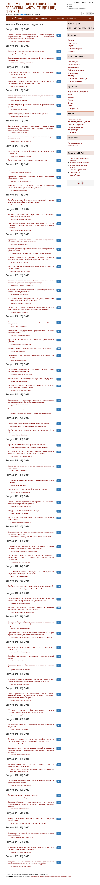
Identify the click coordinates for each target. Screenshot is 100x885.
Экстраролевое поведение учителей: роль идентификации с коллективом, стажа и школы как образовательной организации (31, 557)
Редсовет (71, 46)
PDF (59, 35)
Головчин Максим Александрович (20, 253)
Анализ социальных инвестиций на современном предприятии (30, 379)
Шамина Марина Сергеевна (18, 205)
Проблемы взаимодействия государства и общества (26, 445)
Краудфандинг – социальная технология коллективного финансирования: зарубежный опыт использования (31, 401)
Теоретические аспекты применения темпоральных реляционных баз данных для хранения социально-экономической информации (31, 128)
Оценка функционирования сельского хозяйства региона (28, 423)
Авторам (53, 18)
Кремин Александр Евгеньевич (19, 715)
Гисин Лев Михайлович (17, 351)
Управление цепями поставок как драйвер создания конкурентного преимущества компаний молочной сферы (31, 740)
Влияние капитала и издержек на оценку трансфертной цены (30, 348)
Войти (90, 18)
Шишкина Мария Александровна (20, 628)
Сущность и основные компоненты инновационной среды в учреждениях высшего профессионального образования (31, 308)
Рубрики (71, 97)
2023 (84, 28)
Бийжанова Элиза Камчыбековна (20, 661)
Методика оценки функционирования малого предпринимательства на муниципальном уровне (31, 711)
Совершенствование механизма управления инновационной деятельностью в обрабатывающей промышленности (31, 600)
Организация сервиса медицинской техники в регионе (27, 160)
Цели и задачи (73, 62)
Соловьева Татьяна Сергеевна (41, 253)
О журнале (20, 18)
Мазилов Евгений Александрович (20, 344)
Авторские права (73, 130)
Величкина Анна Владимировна (20, 492)
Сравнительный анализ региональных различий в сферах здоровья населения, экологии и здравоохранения (31, 634)
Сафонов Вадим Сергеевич (18, 133)
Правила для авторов (75, 119)
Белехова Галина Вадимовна (42, 537)
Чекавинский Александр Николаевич (21, 63)
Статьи (70, 103)
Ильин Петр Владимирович (18, 360)
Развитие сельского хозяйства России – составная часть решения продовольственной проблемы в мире (31, 282)
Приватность (72, 133)
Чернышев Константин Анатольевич (21, 838)
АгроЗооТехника (75, 175)
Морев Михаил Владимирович (19, 447)
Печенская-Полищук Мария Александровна (23, 551)
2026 (70, 28)
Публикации (45, 18)
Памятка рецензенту (75, 143)
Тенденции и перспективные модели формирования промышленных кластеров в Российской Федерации (31, 863)
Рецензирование (73, 67)
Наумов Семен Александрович (19, 116)
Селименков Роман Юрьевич (38, 426)
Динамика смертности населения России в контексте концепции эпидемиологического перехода (31, 608)
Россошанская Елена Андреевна (20, 141)
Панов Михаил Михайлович (39, 589)
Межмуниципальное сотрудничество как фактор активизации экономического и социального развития (31, 299)
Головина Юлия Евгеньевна (18, 77)
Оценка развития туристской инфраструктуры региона (27, 489)
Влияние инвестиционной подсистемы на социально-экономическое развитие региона (31, 215)
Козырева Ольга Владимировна (20, 652)
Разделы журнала (74, 65)
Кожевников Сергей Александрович (21, 456)
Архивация (71, 76)
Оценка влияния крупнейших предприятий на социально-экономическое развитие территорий (31, 503)
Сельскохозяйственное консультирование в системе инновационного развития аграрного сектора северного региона (31, 804)
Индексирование (73, 73)
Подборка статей (73, 109)
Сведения (71, 40)
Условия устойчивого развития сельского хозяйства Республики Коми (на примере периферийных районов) (31, 258)
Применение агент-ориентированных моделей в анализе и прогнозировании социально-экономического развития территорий (31, 750)
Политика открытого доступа (77, 79)
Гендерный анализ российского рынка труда (24, 511)
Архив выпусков (74, 23)
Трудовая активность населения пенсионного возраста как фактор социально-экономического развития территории (31, 680)
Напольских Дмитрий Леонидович (20, 866)
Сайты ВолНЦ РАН (71, 18)
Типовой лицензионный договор (79, 122)
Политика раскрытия (75, 81)
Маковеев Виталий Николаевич (20, 603)
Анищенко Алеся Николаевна (19, 426)
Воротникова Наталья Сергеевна (20, 230)
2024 (79, 28)
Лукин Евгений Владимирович (19, 294)
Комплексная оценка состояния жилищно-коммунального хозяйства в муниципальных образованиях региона (31, 452)
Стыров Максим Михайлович (19, 435)
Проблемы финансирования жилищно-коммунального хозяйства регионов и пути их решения (31, 241)
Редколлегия (72, 43)
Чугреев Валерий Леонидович (19, 405)
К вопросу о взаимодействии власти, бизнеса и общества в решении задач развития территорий (31, 848)
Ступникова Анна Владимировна (20, 522)
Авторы (70, 100)
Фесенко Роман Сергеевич (18, 190)
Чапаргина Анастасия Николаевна (20, 219)
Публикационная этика (76, 70)
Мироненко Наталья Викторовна (20, 41)
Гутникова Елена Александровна (20, 303)
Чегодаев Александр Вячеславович (21, 390)
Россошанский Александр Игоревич (21, 537)
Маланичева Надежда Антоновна (20, 172)
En (93, 13)
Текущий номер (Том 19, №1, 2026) (79, 92)
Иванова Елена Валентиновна (19, 809)
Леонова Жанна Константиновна (20, 271)
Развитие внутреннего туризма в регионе (23, 795)
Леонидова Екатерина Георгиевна (20, 798)
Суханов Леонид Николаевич (42, 413)
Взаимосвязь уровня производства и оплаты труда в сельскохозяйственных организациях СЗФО (31, 82)
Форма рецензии (73, 146)
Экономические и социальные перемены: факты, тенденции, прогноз (31, 8)
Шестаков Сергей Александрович (20, 181)
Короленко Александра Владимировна (22, 612)
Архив (70, 95)
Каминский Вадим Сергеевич (39, 447)
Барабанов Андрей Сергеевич (19, 244)
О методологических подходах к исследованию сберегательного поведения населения (31, 573)
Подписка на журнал (75, 49)
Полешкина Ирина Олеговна (19, 744)
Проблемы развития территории (80, 163)
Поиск (70, 106)
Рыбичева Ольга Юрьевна (18, 86)
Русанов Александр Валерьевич (20, 669)
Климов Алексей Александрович (20, 562)
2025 (75, 28)
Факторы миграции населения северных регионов (26, 51)
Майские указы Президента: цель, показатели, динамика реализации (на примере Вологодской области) (31, 547)
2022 (88, 28)
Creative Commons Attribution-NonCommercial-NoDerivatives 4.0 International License (50, 876)
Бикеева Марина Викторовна (19, 381)
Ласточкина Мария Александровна (21, 374)
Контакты (71, 51)
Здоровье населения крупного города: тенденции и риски (28, 170)
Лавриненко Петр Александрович (20, 637)
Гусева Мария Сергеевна (19, 769)
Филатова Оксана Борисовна (19, 312)
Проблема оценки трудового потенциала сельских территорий (30, 586)
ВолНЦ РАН (22, 14)
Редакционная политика (32, 18)
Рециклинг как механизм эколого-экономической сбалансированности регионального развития (31, 187)
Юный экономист (75, 172)
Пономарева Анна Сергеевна (19, 262)
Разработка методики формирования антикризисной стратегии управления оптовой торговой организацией (31, 201)
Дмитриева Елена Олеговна (19, 771)
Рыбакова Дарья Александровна (42, 637)
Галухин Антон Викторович (18, 485)
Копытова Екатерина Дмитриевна (20, 506)
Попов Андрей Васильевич (18, 326)
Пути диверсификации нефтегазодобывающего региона (28, 113)
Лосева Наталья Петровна (18, 109)
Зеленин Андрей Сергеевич (18, 100)
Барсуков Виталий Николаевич (19, 684)
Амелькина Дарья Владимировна (41, 769)
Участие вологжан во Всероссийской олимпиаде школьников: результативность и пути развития (31, 386)
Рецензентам (61, 18)
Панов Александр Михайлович (19, 513)
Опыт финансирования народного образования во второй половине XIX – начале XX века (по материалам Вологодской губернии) (31, 225)
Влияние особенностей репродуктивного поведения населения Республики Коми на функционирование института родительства (31, 624)
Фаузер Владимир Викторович (19, 54)
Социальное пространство (78, 170)
